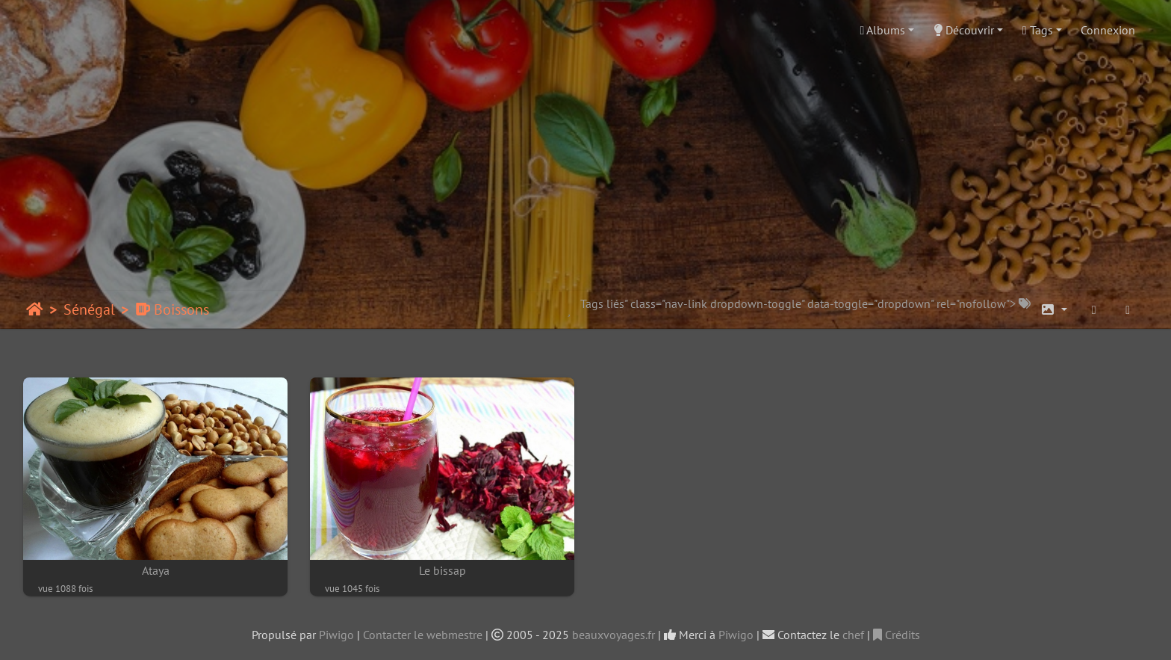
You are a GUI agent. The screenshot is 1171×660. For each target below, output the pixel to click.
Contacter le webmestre (422, 634)
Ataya (156, 571)
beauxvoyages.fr (613, 634)
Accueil (34, 309)
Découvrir (964, 29)
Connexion (1108, 29)
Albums (883, 29)
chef (853, 634)
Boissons (172, 309)
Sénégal (89, 309)
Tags (1037, 29)
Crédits (896, 634)
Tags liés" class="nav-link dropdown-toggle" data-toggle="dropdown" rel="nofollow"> (805, 303)
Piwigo (336, 634)
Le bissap (442, 571)
